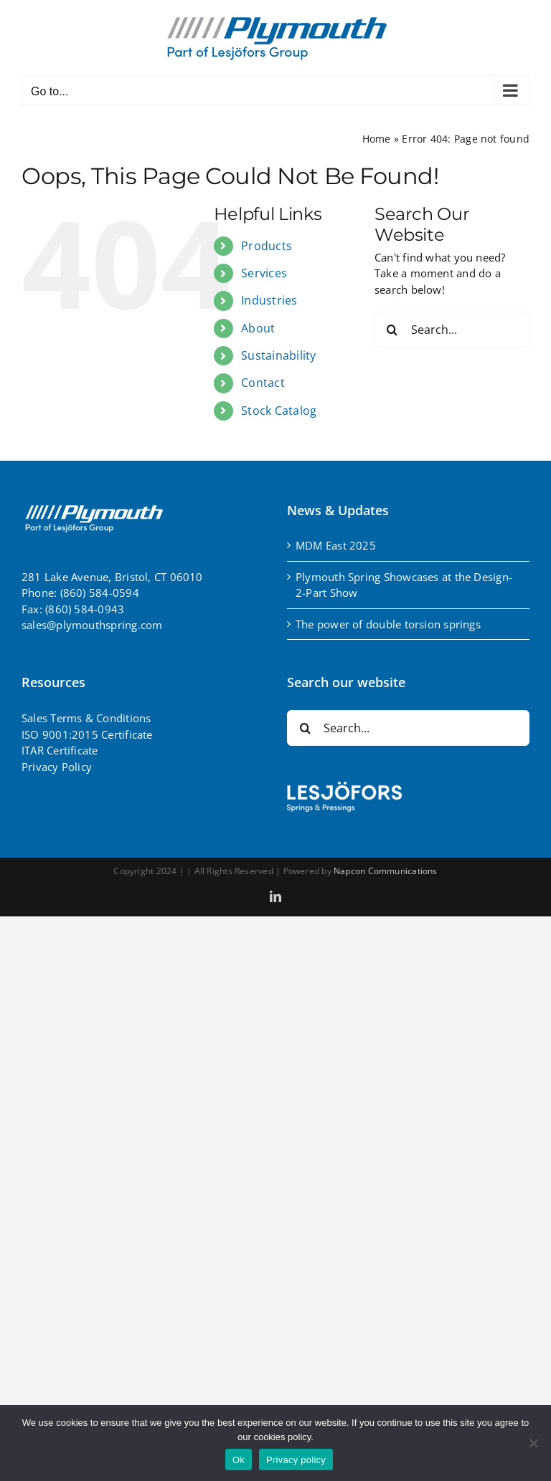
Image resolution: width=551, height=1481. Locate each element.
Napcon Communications (386, 871)
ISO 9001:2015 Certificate (87, 734)
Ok (238, 1459)
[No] (533, 1443)
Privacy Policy (57, 766)
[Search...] (452, 330)
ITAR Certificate (60, 750)
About (258, 328)
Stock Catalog (278, 410)
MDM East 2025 (336, 545)
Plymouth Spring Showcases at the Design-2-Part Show (404, 585)
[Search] (392, 330)
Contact (263, 382)
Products (266, 246)
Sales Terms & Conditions (86, 718)
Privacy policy (296, 1459)
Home (376, 138)
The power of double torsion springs (388, 624)
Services (264, 273)
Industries (269, 300)
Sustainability (278, 355)
